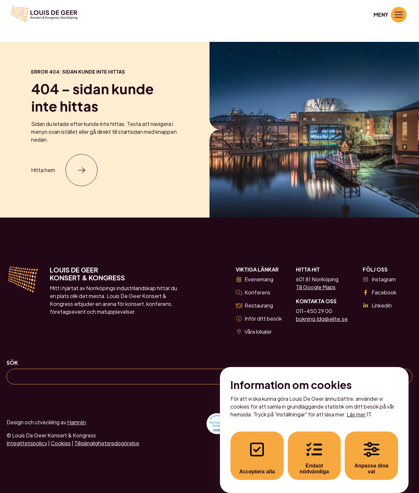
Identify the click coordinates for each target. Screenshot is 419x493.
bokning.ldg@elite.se (322, 318)
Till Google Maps (316, 287)
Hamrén (76, 422)
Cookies (61, 443)
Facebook (379, 292)
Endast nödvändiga (314, 452)
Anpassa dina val (372, 452)
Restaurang (254, 305)
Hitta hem (43, 170)
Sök (12, 362)
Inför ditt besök (259, 318)
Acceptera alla (257, 452)
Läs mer (359, 408)
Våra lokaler (254, 331)
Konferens (253, 292)
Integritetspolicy (27, 443)
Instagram (379, 279)
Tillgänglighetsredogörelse (106, 443)
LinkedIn (377, 305)
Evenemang (254, 279)
